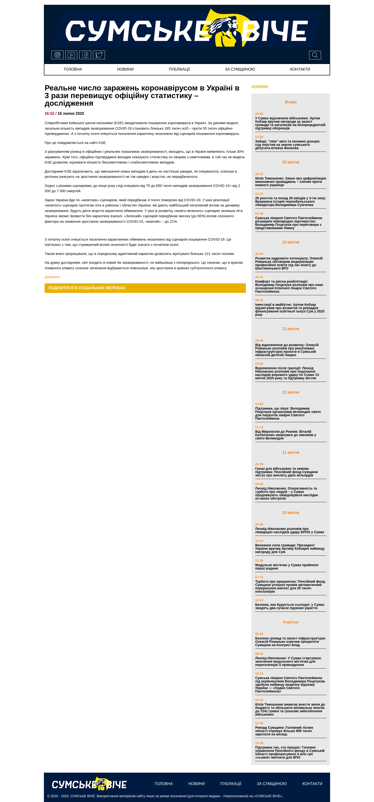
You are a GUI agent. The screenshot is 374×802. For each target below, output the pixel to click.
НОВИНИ (259, 87)
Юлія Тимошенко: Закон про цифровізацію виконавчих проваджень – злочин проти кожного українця (290, 181)
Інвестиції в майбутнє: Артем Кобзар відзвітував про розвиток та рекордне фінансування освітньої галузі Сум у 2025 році (289, 310)
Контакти (300, 69)
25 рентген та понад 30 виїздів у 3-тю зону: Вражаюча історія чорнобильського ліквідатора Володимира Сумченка (290, 201)
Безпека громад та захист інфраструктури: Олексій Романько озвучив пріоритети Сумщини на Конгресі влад (290, 641)
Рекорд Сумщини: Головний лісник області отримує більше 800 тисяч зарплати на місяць (284, 731)
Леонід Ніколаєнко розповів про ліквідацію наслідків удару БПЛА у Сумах (289, 530)
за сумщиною (240, 69)
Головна (73, 69)
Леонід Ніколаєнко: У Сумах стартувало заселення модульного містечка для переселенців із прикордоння (288, 661)
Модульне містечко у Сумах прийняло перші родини (286, 566)
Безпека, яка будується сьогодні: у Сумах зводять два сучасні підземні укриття (289, 606)
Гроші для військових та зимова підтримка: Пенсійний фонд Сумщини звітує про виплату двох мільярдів (286, 472)
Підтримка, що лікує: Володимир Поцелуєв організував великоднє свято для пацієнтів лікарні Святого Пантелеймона (288, 413)
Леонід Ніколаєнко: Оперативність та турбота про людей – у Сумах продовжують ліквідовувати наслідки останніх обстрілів (286, 493)
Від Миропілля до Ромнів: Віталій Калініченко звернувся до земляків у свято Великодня (285, 435)
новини (125, 69)
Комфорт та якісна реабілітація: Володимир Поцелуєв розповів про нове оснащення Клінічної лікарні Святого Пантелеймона (289, 286)
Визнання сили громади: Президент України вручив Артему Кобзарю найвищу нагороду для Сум (290, 548)
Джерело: (52, 277)
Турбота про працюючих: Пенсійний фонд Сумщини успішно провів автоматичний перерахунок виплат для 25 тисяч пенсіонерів (290, 586)
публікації (179, 69)
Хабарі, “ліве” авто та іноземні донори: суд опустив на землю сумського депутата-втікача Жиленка (287, 144)
